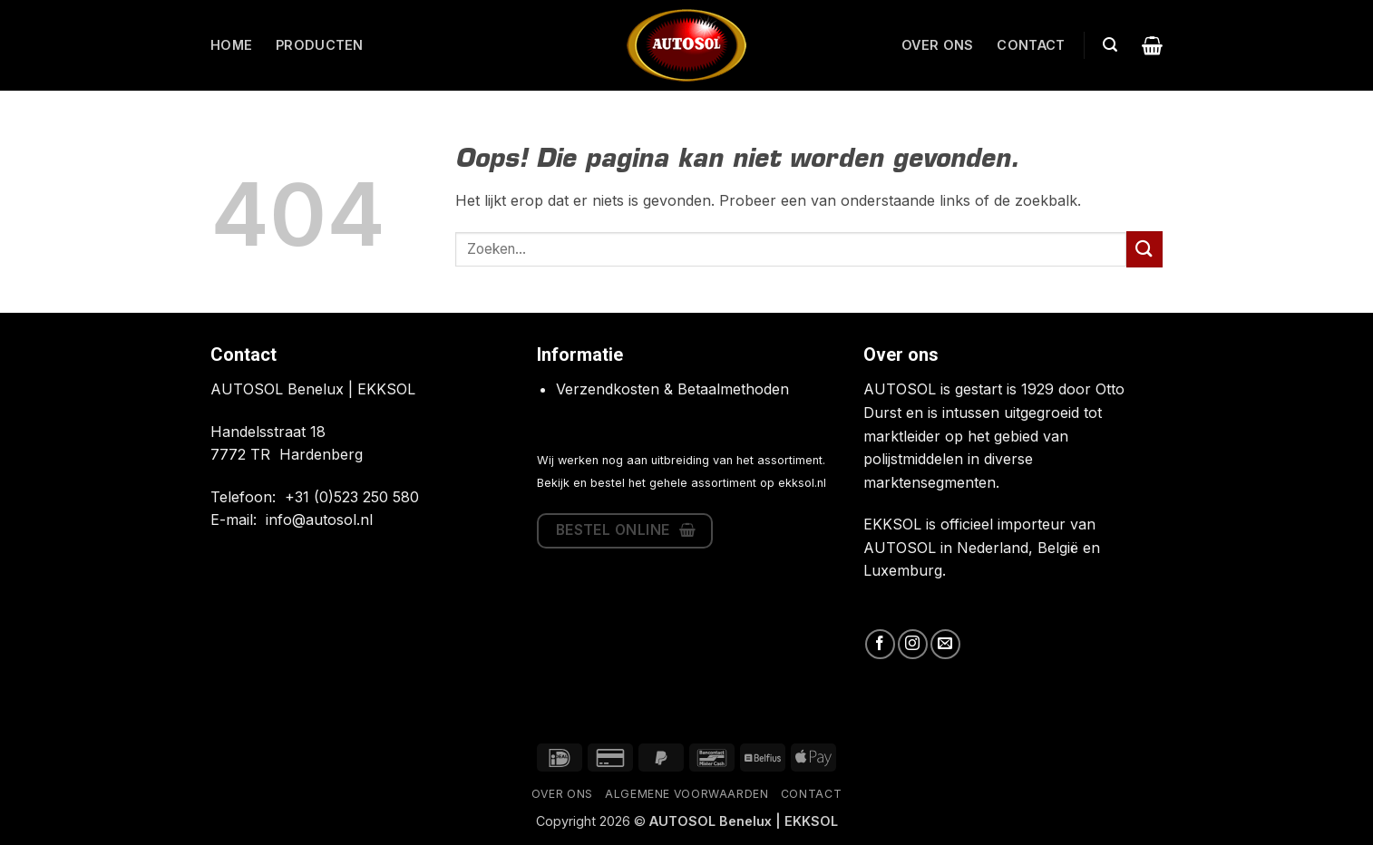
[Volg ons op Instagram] (913, 644)
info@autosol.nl (319, 519)
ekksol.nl (802, 483)
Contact (1031, 45)
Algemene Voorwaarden (686, 794)
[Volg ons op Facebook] (880, 644)
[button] (1110, 45)
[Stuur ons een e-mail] (945, 644)
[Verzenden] (1144, 249)
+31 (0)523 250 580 (352, 497)
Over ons (937, 45)
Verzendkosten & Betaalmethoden (672, 389)
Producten (320, 45)
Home (231, 45)
